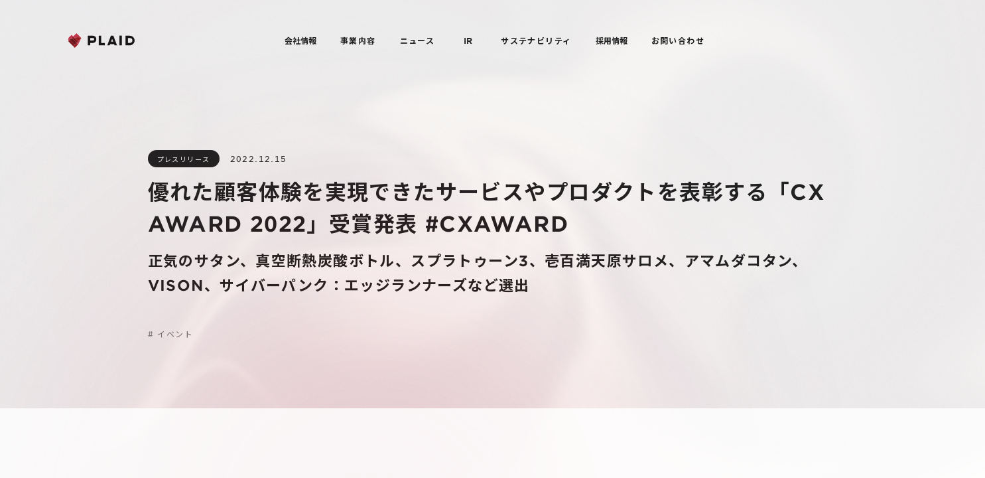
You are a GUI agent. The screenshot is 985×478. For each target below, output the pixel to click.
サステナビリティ (536, 40)
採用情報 (611, 40)
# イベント (170, 334)
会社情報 (300, 40)
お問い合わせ (677, 40)
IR (468, 40)
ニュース (417, 40)
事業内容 (358, 40)
